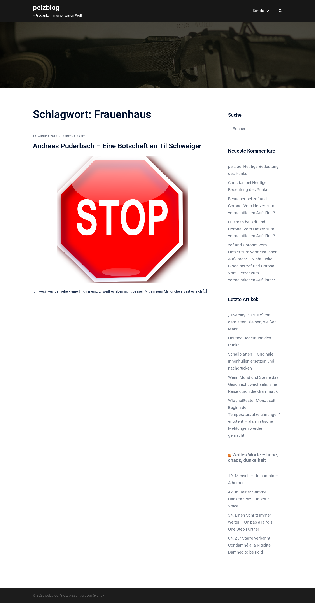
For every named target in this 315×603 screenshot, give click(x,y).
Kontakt (258, 10)
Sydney (98, 595)
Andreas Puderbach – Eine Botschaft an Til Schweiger (117, 146)
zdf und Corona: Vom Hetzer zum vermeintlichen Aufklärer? (251, 205)
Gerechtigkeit (74, 136)
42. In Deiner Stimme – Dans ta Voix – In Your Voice (249, 498)
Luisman (236, 221)
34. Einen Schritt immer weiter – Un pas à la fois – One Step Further (252, 522)
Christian (236, 182)
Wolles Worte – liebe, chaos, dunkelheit (253, 457)
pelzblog (46, 7)
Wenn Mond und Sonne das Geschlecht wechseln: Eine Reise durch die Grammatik (253, 384)
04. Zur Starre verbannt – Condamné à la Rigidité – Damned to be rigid (251, 545)
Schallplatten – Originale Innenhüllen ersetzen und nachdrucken (251, 361)
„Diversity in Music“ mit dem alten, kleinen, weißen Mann (252, 321)
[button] (280, 11)
